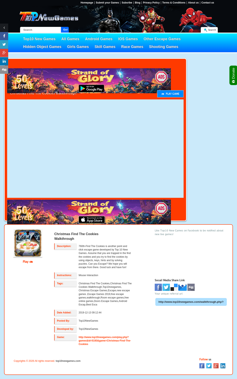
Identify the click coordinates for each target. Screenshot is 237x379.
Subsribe (127, 2)
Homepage (87, 2)
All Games (70, 39)
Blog (137, 2)
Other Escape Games (162, 39)
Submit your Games (107, 2)
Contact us (207, 2)
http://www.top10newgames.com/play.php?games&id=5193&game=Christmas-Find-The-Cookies (105, 341)
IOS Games (128, 39)
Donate (234, 75)
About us (193, 2)
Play (28, 261)
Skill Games (105, 47)
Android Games (99, 39)
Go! (65, 29)
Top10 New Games (39, 39)
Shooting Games (163, 47)
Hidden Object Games (42, 47)
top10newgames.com (68, 361)
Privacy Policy (151, 2)
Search (212, 29)
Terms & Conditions (173, 2)
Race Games (132, 47)
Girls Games (78, 47)
